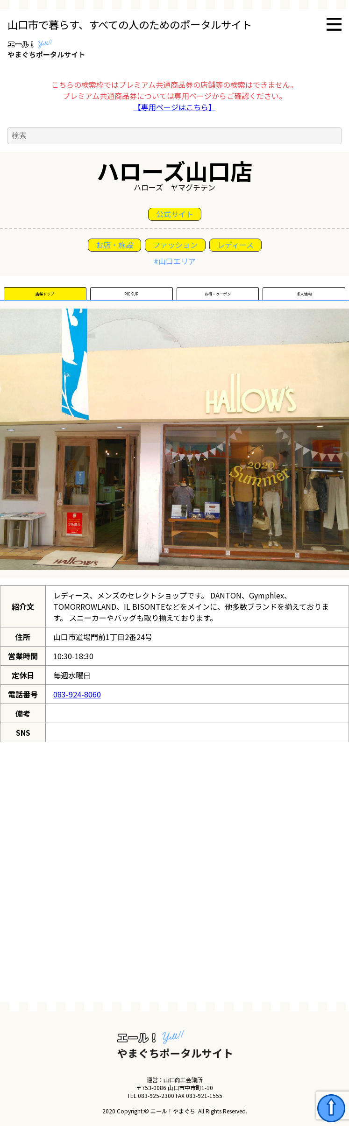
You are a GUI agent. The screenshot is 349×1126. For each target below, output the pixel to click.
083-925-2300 (156, 1095)
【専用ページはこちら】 (175, 107)
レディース (235, 244)
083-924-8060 (77, 694)
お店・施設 (114, 244)
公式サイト (174, 213)
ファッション (175, 244)
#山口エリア (175, 261)
